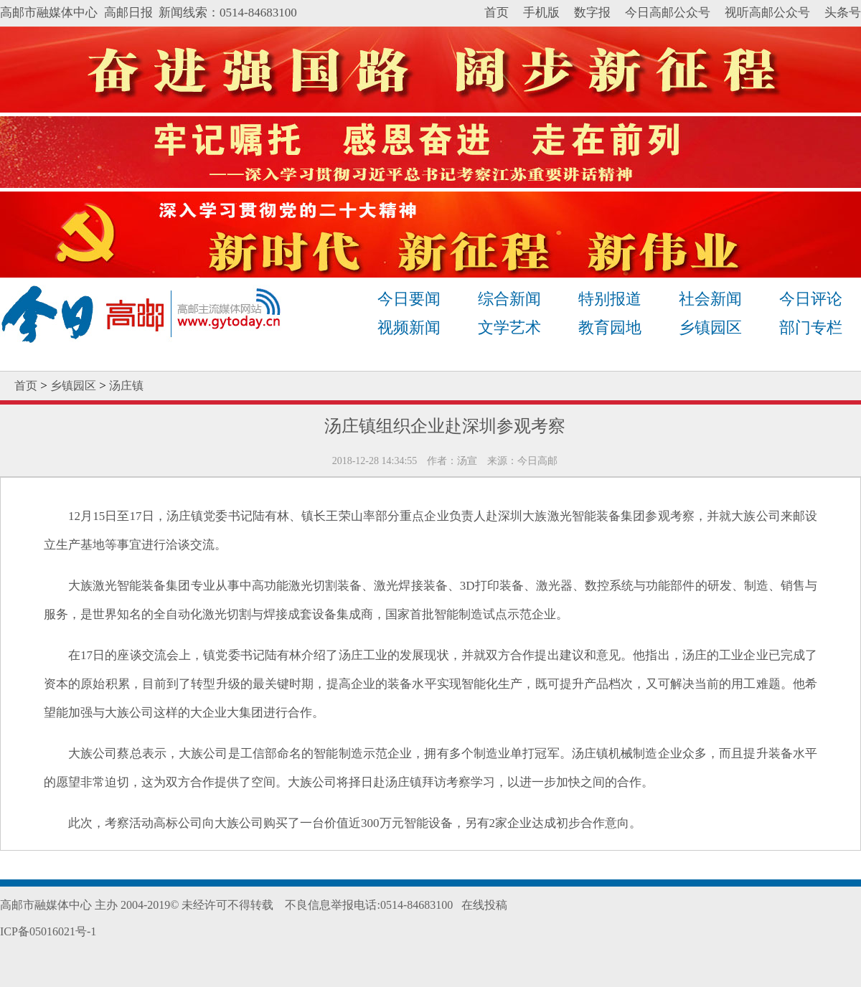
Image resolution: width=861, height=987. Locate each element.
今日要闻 (409, 299)
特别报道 (609, 299)
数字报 (592, 12)
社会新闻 (710, 299)
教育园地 (609, 327)
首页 (496, 12)
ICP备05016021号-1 (48, 931)
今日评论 (810, 299)
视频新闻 (409, 327)
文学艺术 (509, 327)
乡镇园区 (710, 327)
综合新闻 (509, 299)
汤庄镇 (126, 385)
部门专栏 (810, 327)
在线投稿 (484, 905)
